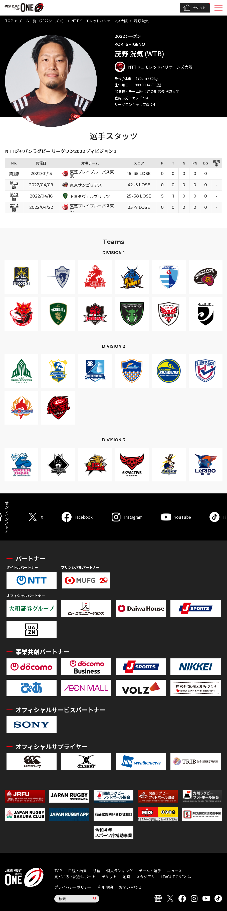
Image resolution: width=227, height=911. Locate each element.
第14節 (14, 208)
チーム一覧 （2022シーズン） (42, 20)
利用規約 (105, 887)
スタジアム (145, 876)
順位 (96, 870)
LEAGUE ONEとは (176, 876)
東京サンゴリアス (86, 185)
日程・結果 (77, 870)
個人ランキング (119, 870)
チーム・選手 (150, 870)
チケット (194, 8)
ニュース (174, 870)
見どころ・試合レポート (75, 876)
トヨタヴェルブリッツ (90, 196)
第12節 (14, 185)
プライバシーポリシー (73, 887)
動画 (126, 876)
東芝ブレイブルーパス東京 (92, 174)
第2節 (14, 174)
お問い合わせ (130, 887)
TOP (9, 21)
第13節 (14, 196)
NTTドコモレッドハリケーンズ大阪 (99, 20)
